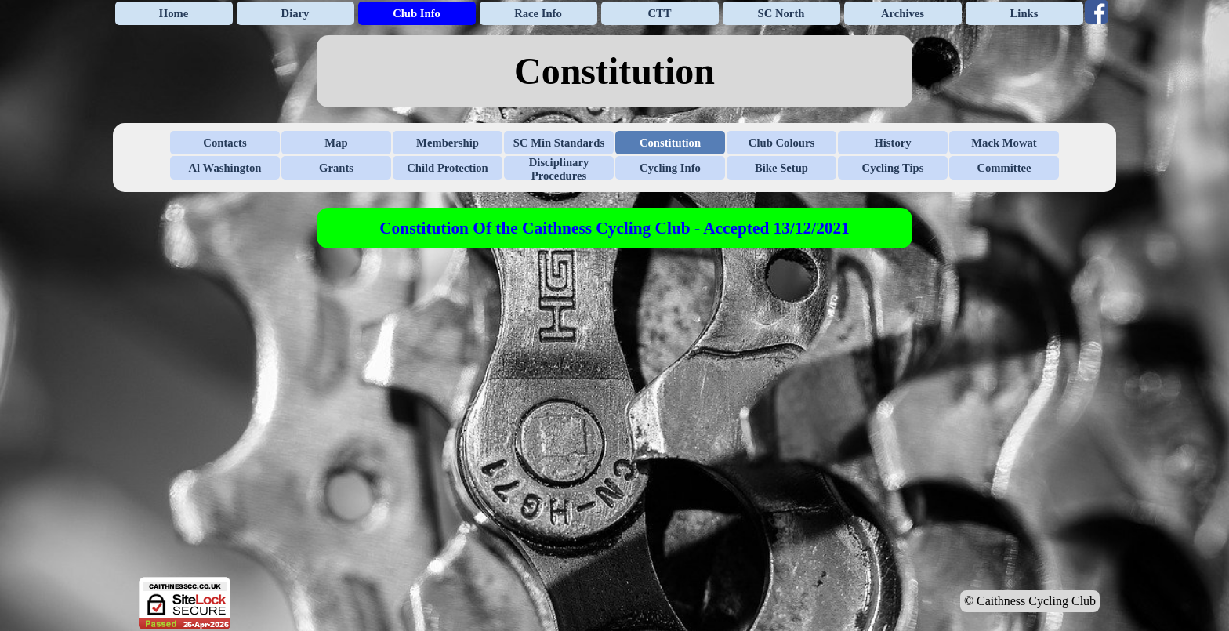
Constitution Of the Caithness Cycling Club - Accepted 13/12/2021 (614, 228)
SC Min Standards (558, 142)
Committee (1004, 167)
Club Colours (781, 142)
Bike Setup (781, 167)
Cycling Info (670, 167)
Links (1024, 13)
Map (335, 142)
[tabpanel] (614, 71)
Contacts (224, 142)
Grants (336, 167)
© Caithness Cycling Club (1030, 600)
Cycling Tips (893, 167)
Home (173, 13)
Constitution (670, 142)
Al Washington (225, 167)
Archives (902, 13)
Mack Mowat (1003, 142)
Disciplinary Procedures (559, 169)
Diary (295, 13)
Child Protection (447, 167)
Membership (447, 142)
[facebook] (1096, 12)
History (892, 142)
